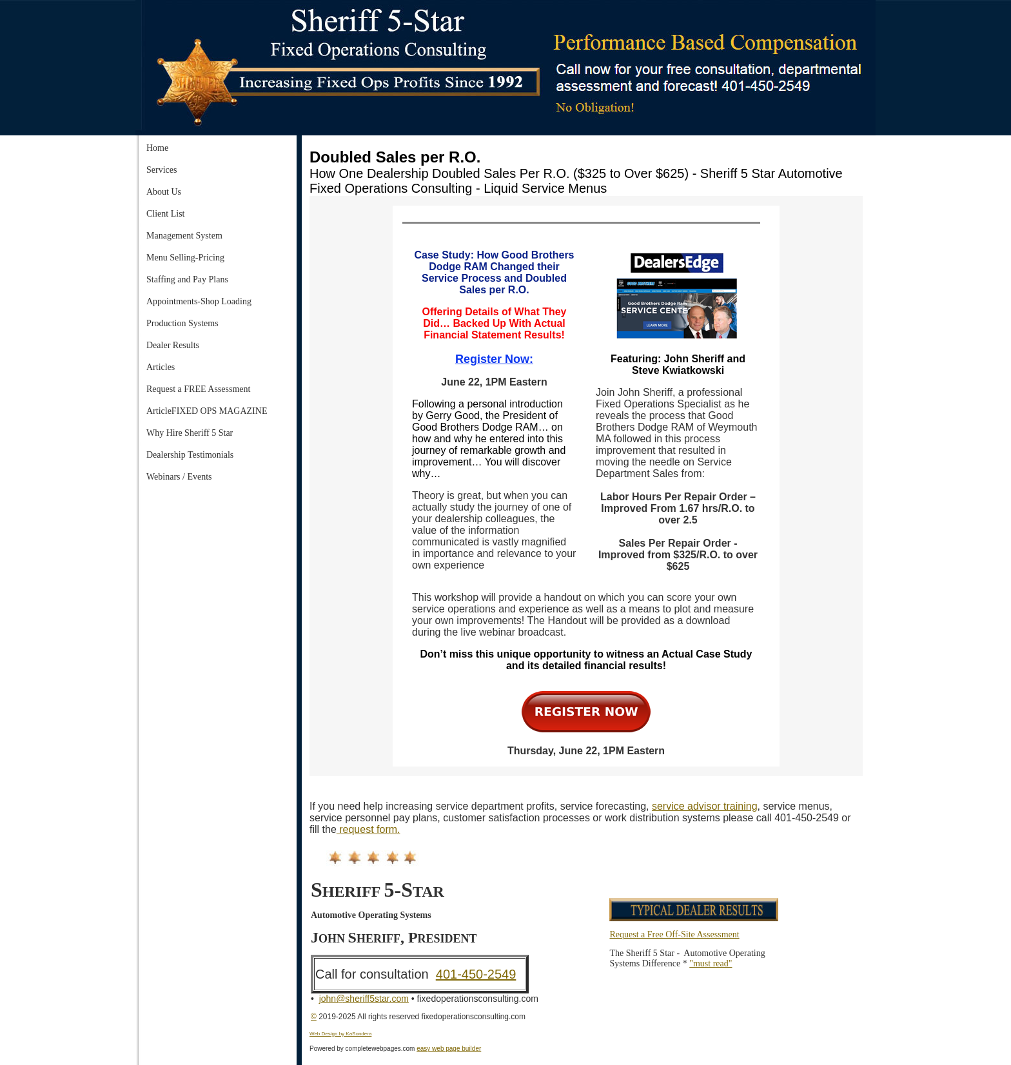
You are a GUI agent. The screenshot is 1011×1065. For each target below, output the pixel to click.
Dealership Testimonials (189, 455)
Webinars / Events (179, 477)
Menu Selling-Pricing (185, 257)
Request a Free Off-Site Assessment (674, 934)
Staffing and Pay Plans (187, 279)
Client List (165, 214)
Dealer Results (172, 345)
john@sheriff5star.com (364, 998)
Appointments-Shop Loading (198, 301)
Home (157, 148)
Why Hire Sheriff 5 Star (189, 433)
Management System (184, 235)
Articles (160, 367)
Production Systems (182, 323)
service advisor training (705, 806)
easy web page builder (449, 1048)
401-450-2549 (476, 974)
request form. (368, 829)
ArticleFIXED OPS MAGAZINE (206, 411)
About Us (163, 192)
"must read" (710, 963)
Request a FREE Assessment (198, 389)
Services (161, 170)
